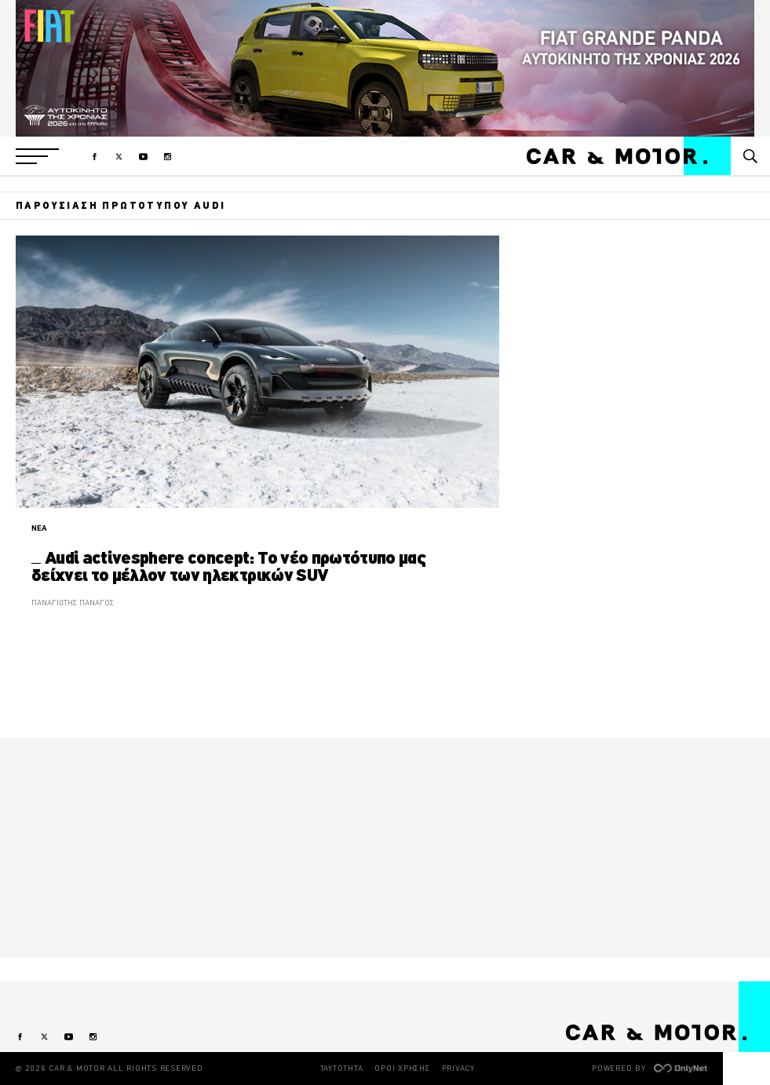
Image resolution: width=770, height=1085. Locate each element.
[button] (37, 156)
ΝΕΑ (39, 528)
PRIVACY (458, 1068)
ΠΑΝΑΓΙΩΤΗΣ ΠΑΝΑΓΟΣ (72, 602)
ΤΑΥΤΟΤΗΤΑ (341, 1068)
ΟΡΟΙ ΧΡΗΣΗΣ (401, 1068)
